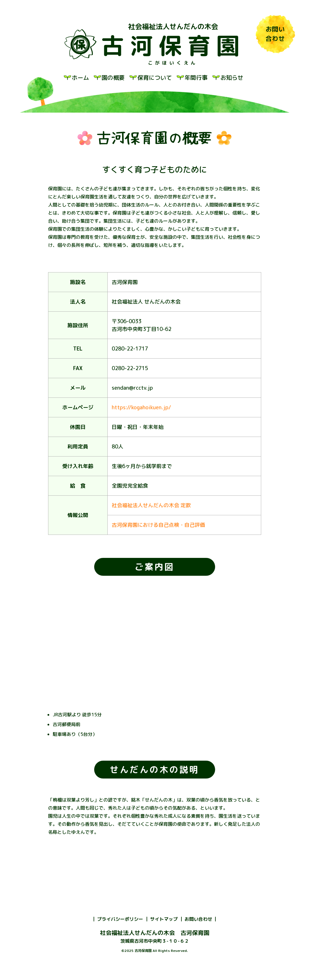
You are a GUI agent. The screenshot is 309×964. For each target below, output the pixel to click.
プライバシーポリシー (120, 919)
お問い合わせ (198, 919)
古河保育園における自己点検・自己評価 (158, 525)
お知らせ (231, 77)
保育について (154, 77)
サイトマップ (164, 919)
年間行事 (196, 77)
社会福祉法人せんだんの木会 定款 (151, 505)
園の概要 (113, 77)
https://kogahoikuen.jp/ (141, 407)
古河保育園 (173, 45)
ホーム (80, 77)
